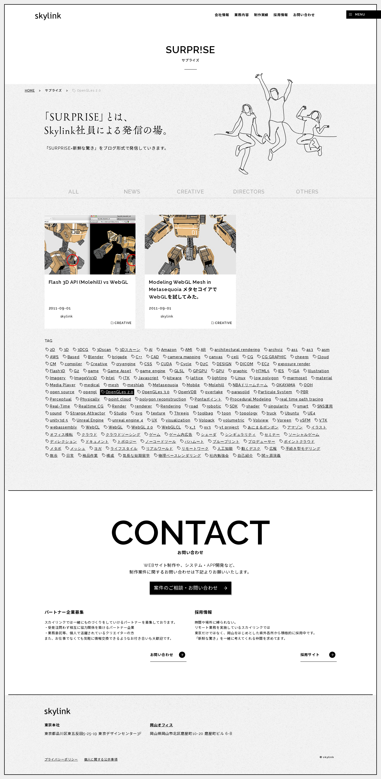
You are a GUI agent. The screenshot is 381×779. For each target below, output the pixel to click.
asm (326, 350)
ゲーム (155, 434)
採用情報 (281, 15)
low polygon (266, 378)
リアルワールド (159, 448)
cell (235, 357)
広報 (273, 448)
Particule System (275, 392)
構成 (110, 455)
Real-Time (60, 406)
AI (151, 350)
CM (53, 364)
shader (253, 406)
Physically (90, 399)
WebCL (93, 427)
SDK (234, 406)
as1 (294, 350)
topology (249, 413)
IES (281, 371)
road (193, 406)
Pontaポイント (208, 399)
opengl (90, 392)
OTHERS (307, 192)
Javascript (148, 378)
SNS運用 (325, 406)
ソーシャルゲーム (304, 434)
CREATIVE (190, 192)
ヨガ (98, 448)
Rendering (171, 406)
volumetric (233, 420)
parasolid (241, 392)
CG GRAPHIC (274, 357)
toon (226, 413)
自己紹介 (245, 455)
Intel (110, 378)
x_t (193, 427)
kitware (174, 378)
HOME (30, 90)
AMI (188, 350)
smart (303, 406)
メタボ (56, 448)
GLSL (179, 371)
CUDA (166, 364)
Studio (120, 413)
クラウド (89, 434)
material (324, 378)
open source (62, 392)
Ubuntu (292, 413)
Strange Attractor (87, 413)
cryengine (126, 364)
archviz (276, 350)
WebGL (116, 427)
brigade (119, 357)
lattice (196, 378)
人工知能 (225, 448)
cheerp (302, 357)
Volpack (206, 420)
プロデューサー (261, 441)
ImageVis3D (85, 378)
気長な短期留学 (136, 455)
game (93, 371)
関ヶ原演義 (271, 455)
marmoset (297, 378)
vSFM (305, 420)
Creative (99, 364)
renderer (143, 406)
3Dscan (104, 350)
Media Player (63, 385)
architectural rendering (237, 350)
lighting (219, 378)
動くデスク (251, 448)
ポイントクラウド (299, 441)
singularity (278, 406)
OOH (308, 385)
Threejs (181, 413)
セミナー (272, 434)
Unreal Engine (90, 420)
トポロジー (127, 441)
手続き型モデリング (303, 448)
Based (74, 357)
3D (66, 350)
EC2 (265, 364)
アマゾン (295, 427)
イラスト (319, 427)
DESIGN (224, 364)
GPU (220, 371)
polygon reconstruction (163, 399)
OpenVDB (187, 392)
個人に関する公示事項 (101, 760)
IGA (296, 371)
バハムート (194, 441)
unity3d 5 (59, 420)
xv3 (207, 427)
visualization (178, 420)
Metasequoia (165, 385)
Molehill (216, 385)
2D (52, 350)
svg (138, 413)
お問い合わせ (304, 15)
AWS (54, 357)
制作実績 (261, 15)
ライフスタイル (123, 448)
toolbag (205, 413)
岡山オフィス (161, 726)
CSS (148, 364)
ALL (73, 192)
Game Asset (119, 371)
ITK (126, 378)
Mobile (193, 385)
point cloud (120, 399)
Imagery (58, 378)
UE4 (311, 413)
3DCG (83, 350)
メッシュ (78, 448)
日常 (70, 455)
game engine (153, 371)
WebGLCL (171, 427)
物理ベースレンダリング (180, 455)
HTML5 (263, 371)
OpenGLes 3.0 (156, 392)
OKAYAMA (285, 385)
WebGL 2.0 (142, 427)
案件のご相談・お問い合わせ (185, 588)
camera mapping (184, 357)
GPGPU (200, 371)
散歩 (54, 455)
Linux (240, 378)
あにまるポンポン (263, 427)
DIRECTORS (249, 192)
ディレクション (63, 441)
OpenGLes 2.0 (119, 392)
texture (158, 413)
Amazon (169, 350)
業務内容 (241, 15)
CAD (155, 357)
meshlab (135, 385)
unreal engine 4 (127, 420)
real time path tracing (301, 399)
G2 (76, 371)
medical (92, 385)
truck (272, 413)
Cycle (186, 364)
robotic (214, 406)
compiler (73, 364)
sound (56, 413)
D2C (204, 364)
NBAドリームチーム (250, 385)
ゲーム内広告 (180, 434)
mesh (113, 385)
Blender (95, 357)
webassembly (63, 427)
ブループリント (226, 441)
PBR (304, 392)
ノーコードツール (160, 441)
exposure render (294, 364)
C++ (139, 357)
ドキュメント (97, 441)
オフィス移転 (61, 434)
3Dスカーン (130, 350)
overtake (214, 392)
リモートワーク (195, 448)
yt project (229, 427)
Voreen (284, 420)
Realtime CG (91, 406)
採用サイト (310, 655)
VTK (323, 420)
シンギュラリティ (240, 434)
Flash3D (57, 371)
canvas (215, 357)
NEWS (132, 192)
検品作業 (90, 455)
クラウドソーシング (123, 434)
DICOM (246, 364)
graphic (240, 371)
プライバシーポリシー (61, 760)
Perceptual (61, 399)
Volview (261, 420)
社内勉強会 (219, 455)
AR (203, 350)
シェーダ (209, 434)
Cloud (323, 357)
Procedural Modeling (250, 399)
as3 (309, 350)
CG (250, 357)
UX (154, 420)
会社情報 (222, 15)
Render (119, 406)
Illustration (318, 371)
